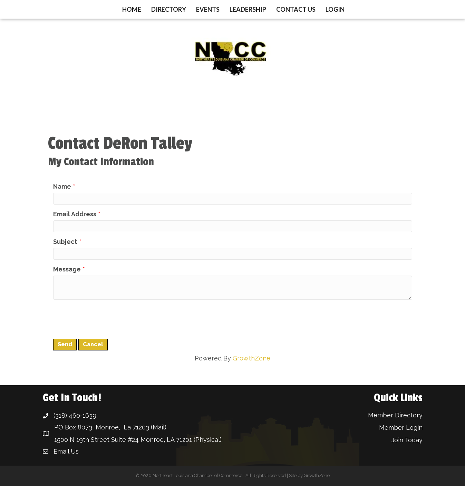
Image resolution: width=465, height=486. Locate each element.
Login (335, 9)
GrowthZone (251, 358)
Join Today (407, 440)
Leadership (248, 9)
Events (208, 9)
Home (131, 9)
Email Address (74, 214)
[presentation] (105, 318)
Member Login (401, 427)
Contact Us (296, 9)
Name (62, 186)
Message (67, 269)
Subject (65, 241)
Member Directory (395, 415)
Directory (168, 9)
